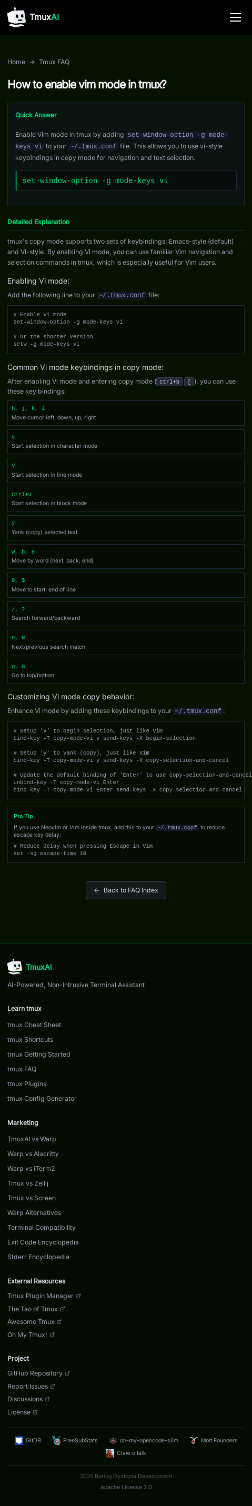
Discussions (28, 1399)
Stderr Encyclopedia (38, 1257)
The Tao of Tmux (36, 1309)
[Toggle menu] (235, 17)
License (22, 1412)
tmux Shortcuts (30, 1039)
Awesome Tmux (34, 1322)
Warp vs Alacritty (33, 1154)
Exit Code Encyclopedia (43, 1242)
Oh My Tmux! (31, 1335)
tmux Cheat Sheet (34, 1025)
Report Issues (31, 1386)
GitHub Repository (38, 1373)
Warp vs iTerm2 (31, 1168)
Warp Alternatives (34, 1213)
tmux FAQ (21, 1069)
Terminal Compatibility (41, 1227)
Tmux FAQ (54, 62)
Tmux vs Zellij (27, 1183)
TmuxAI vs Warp (31, 1139)
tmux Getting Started (38, 1054)
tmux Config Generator (42, 1098)
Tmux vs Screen (31, 1198)
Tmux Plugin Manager (44, 1296)
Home (16, 62)
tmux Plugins (26, 1084)
